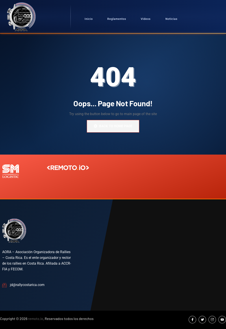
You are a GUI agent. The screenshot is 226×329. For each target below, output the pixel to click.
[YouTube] (222, 319)
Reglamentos (116, 19)
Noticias (171, 19)
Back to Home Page (113, 126)
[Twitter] (202, 319)
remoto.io (35, 318)
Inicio (89, 19)
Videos (146, 19)
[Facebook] (192, 319)
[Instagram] (212, 319)
